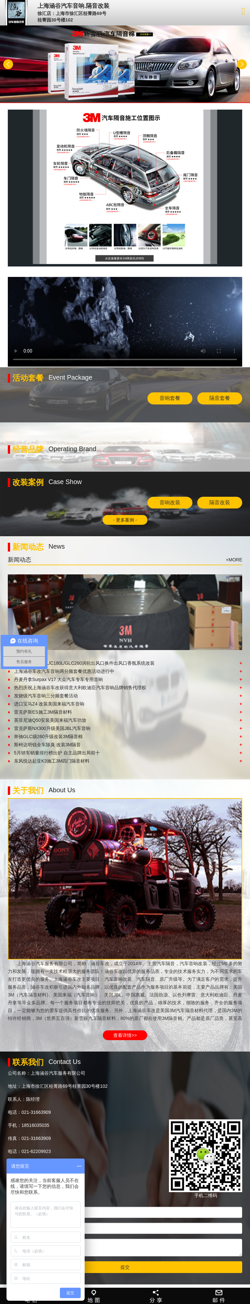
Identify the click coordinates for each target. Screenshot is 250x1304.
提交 (125, 1267)
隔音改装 (219, 502)
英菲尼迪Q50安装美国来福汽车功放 (125, 720)
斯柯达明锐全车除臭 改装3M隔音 (125, 745)
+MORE (234, 559)
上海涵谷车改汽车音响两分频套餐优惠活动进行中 (125, 671)
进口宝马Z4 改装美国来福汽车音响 (125, 704)
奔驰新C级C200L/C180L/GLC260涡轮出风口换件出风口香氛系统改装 (125, 663)
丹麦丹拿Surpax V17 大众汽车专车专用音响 (125, 679)
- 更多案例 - (125, 520)
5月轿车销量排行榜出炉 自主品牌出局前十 (125, 753)
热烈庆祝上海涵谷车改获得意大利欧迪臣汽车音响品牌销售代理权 (125, 687)
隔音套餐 (219, 398)
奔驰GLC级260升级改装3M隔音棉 (125, 736)
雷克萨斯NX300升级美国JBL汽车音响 (125, 728)
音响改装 (170, 502)
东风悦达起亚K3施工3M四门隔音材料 (125, 761)
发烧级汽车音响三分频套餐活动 (125, 696)
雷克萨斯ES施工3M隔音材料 (125, 712)
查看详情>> (125, 1035)
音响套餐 (170, 398)
